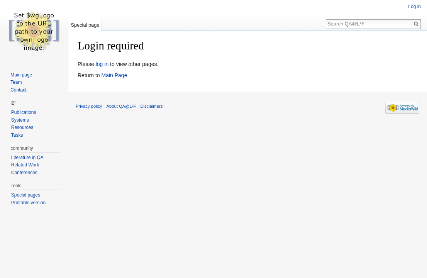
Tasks (17, 135)
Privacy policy (89, 106)
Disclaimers (151, 106)
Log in (414, 6)
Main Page (114, 75)
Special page (85, 25)
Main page (21, 75)
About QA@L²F (121, 106)
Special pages (25, 195)
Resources (22, 127)
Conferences (24, 172)
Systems (20, 120)
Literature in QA (27, 157)
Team (16, 82)
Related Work (25, 165)
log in (102, 64)
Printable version (28, 202)
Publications (23, 112)
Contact (18, 90)
